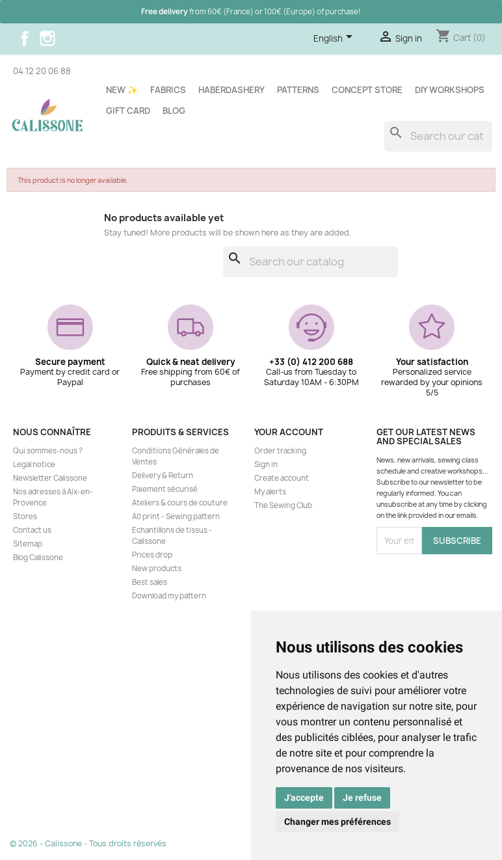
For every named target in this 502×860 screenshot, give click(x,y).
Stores (25, 516)
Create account (281, 478)
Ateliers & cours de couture (180, 503)
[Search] (438, 136)
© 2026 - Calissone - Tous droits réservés (88, 843)
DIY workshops (449, 90)
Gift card (128, 110)
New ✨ (122, 90)
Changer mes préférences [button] (337, 821)
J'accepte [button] (304, 797)
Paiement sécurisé (165, 489)
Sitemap (27, 544)
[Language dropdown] (335, 39)
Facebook (24, 38)
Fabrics (168, 90)
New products (156, 568)
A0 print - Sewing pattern (176, 516)
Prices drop (152, 555)
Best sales (149, 582)
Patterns (298, 90)
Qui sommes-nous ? (48, 451)
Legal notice (34, 464)
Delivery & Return (162, 475)
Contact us (32, 530)
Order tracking (280, 451)
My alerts (270, 492)
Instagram (47, 38)
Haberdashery (231, 90)
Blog (174, 110)
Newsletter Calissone (50, 478)
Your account (288, 432)
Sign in (266, 464)
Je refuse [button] (362, 797)
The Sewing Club (283, 505)
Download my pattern (169, 596)
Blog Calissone (38, 557)
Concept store (367, 90)
